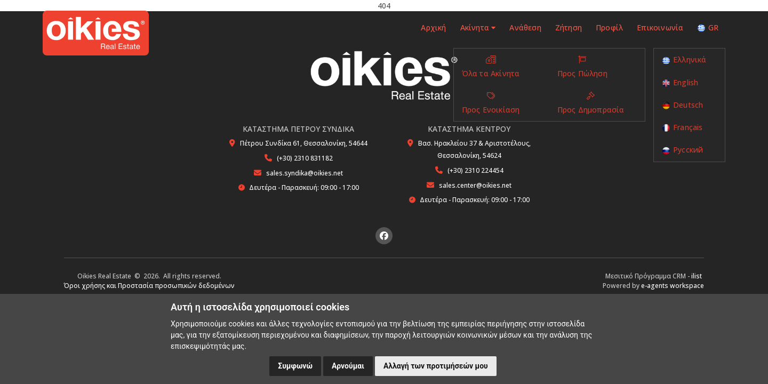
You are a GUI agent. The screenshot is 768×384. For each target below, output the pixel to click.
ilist (696, 276)
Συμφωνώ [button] (295, 366)
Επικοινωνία (660, 27)
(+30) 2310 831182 (305, 158)
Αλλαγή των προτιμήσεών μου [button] (435, 366)
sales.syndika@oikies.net (304, 173)
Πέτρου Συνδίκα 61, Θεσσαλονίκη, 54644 (303, 143)
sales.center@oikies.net (475, 185)
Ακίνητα (477, 27)
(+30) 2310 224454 (475, 170)
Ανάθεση (525, 27)
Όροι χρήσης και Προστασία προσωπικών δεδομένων (149, 285)
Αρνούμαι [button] (348, 366)
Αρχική (432, 27)
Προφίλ (609, 27)
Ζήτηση (568, 27)
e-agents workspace (672, 285)
